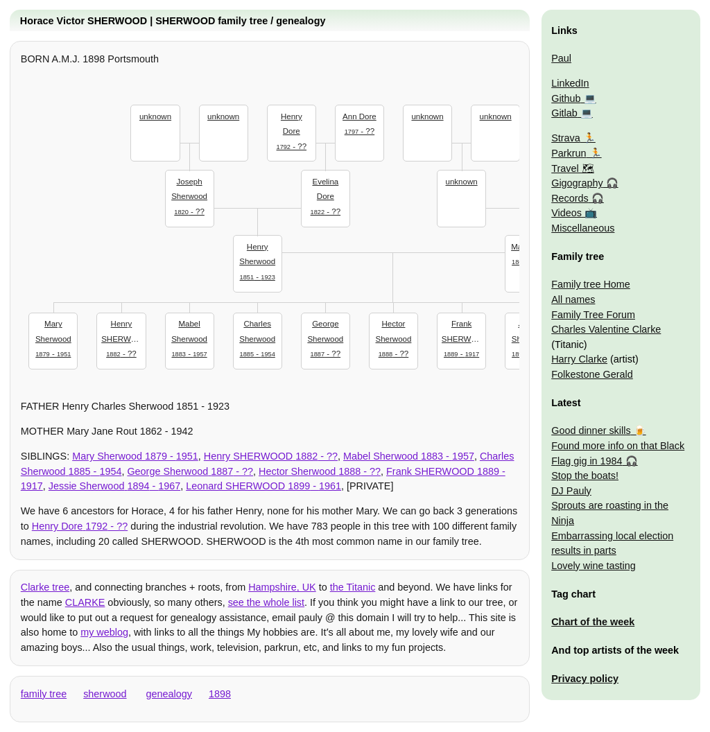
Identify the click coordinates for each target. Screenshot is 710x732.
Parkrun (568, 153)
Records (570, 198)
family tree (44, 693)
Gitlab (564, 113)
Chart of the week (592, 621)
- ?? (189, 195)
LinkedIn (570, 83)
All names (573, 299)
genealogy (169, 693)
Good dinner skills (590, 430)
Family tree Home (590, 284)
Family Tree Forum (593, 314)
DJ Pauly (571, 490)
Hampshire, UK (282, 587)
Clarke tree (45, 587)
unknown (155, 116)
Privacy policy (584, 678)
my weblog (104, 632)
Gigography (577, 183)
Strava (565, 137)
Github (565, 98)
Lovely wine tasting (593, 565)
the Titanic (353, 587)
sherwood (104, 693)
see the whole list (266, 602)
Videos (566, 212)
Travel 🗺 (572, 168)
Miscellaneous (582, 228)
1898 (220, 693)
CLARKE (85, 602)
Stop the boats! (584, 475)
